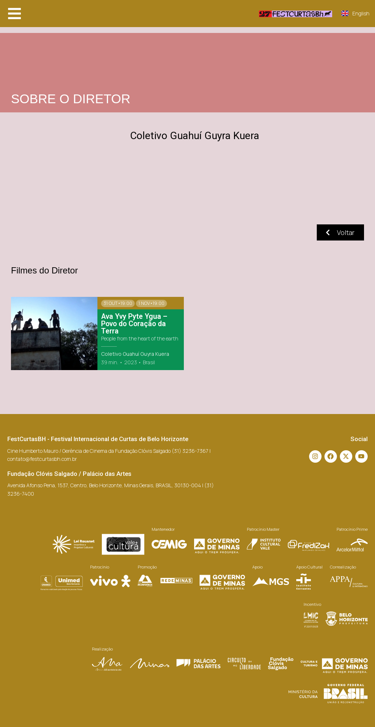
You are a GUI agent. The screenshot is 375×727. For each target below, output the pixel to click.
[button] (14, 13)
